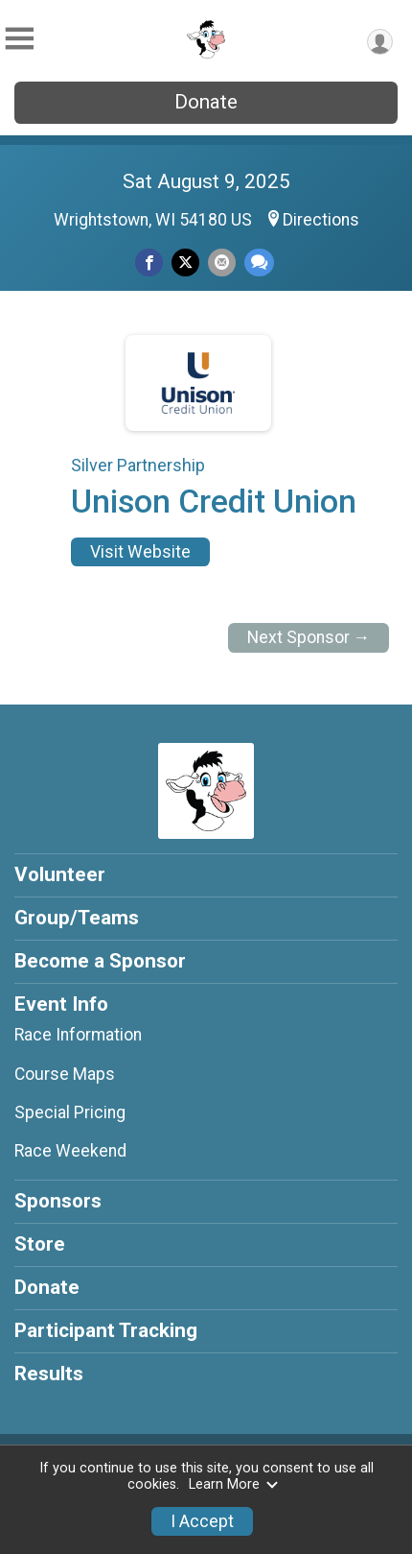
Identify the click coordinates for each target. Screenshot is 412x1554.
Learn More (234, 1484)
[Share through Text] (259, 262)
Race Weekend (70, 1150)
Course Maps (64, 1074)
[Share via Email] (222, 262)
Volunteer (59, 874)
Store (39, 1243)
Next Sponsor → (309, 637)
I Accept (202, 1521)
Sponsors (58, 1200)
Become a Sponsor (100, 960)
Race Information (78, 1034)
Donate (206, 101)
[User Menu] (380, 42)
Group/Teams (76, 917)
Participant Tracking (105, 1330)
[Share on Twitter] (185, 262)
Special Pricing (70, 1112)
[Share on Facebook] (149, 262)
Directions (321, 219)
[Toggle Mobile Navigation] (19, 39)
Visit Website (140, 552)
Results (48, 1373)
